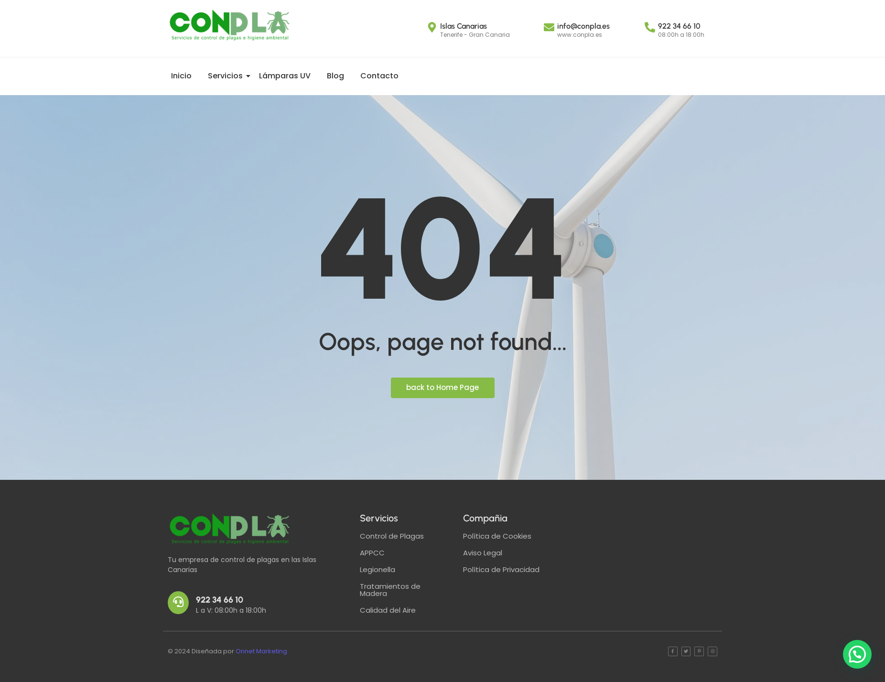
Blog (335, 75)
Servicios (227, 75)
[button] (857, 654)
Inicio (181, 75)
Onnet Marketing (261, 651)
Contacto (379, 75)
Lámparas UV (285, 75)
